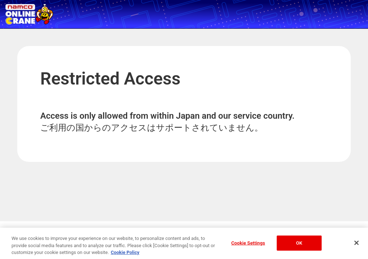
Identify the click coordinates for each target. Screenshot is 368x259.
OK (299, 244)
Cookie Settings (248, 244)
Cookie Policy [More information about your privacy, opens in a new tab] (125, 253)
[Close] (356, 244)
